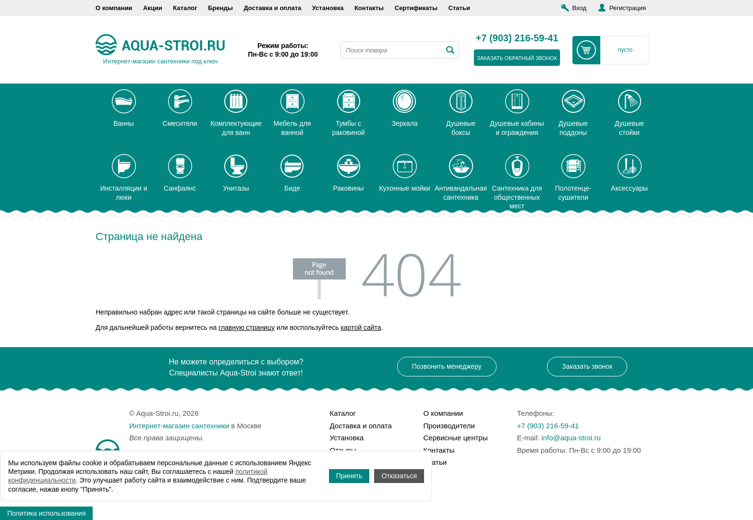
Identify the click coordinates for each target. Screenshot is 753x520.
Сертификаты (416, 8)
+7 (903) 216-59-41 (517, 38)
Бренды (220, 8)
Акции (152, 8)
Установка (328, 8)
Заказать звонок (587, 366)
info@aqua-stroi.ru (571, 438)
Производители (449, 426)
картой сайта (360, 327)
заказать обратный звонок (517, 58)
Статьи (459, 8)
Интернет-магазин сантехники (179, 426)
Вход (579, 8)
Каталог (185, 8)
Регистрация (627, 8)
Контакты (369, 8)
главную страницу (247, 327)
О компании (114, 8)
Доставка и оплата (272, 8)
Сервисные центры (456, 438)
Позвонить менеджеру (447, 366)
